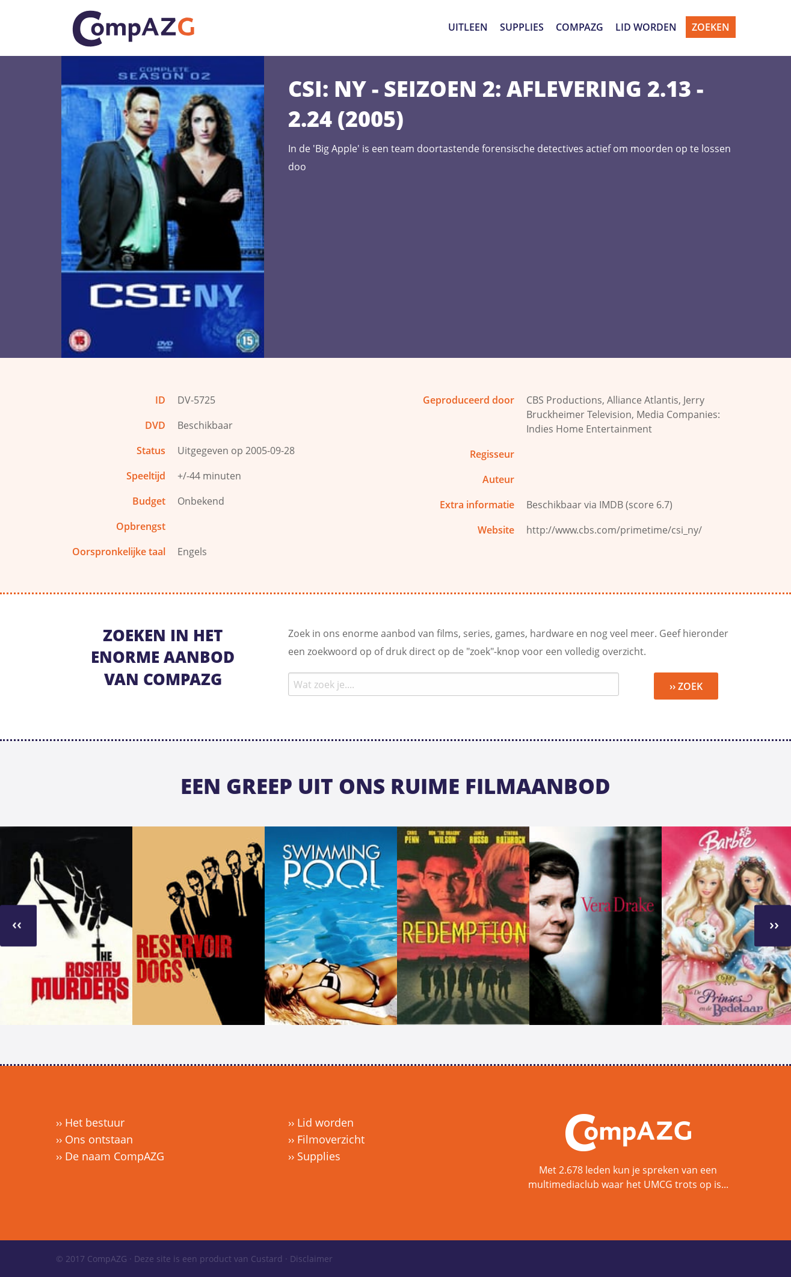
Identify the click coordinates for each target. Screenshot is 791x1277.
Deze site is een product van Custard (208, 1258)
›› (17, 924)
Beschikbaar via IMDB (574, 504)
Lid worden (646, 27)
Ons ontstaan (99, 1139)
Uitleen (468, 27)
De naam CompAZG (114, 1156)
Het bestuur (95, 1122)
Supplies (522, 27)
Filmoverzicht (331, 1139)
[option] (66, 925)
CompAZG (579, 27)
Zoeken (711, 27)
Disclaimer (311, 1258)
